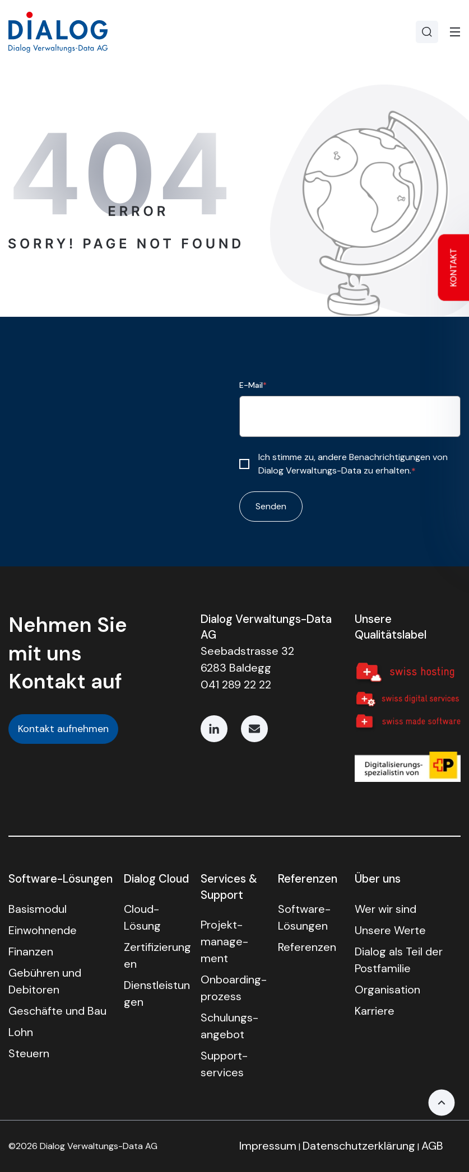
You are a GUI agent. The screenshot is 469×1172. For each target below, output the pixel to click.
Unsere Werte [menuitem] (390, 930)
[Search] (427, 32)
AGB (432, 1145)
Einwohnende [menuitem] (42, 930)
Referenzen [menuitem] (307, 947)
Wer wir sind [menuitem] (385, 909)
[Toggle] (455, 31)
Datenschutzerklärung (359, 1145)
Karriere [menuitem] (374, 1011)
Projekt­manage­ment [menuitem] (224, 941)
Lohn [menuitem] (20, 1032)
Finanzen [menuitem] (30, 951)
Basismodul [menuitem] (37, 909)
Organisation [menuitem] (387, 989)
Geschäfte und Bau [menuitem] (57, 1011)
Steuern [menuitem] (28, 1053)
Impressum (267, 1145)
